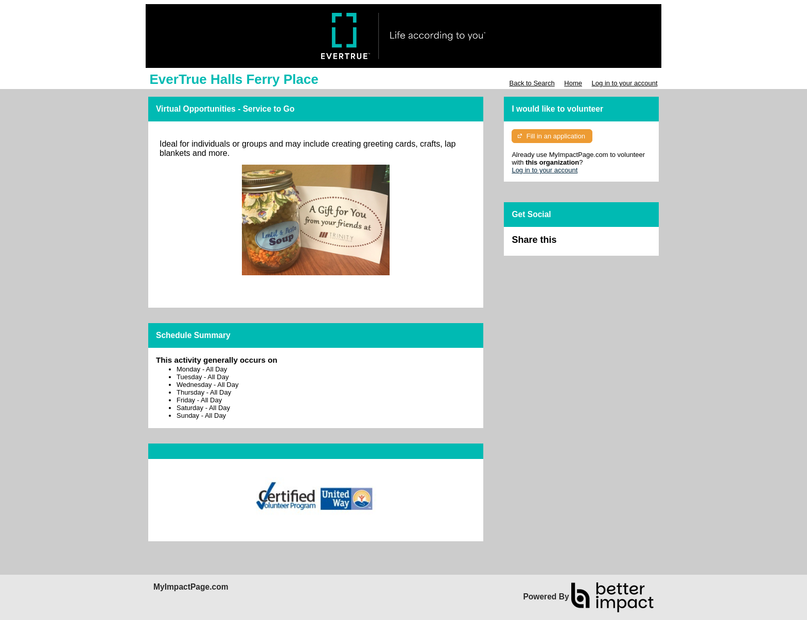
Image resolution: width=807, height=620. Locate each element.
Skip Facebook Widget (589, 244)
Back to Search (531, 83)
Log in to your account (625, 83)
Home (573, 83)
